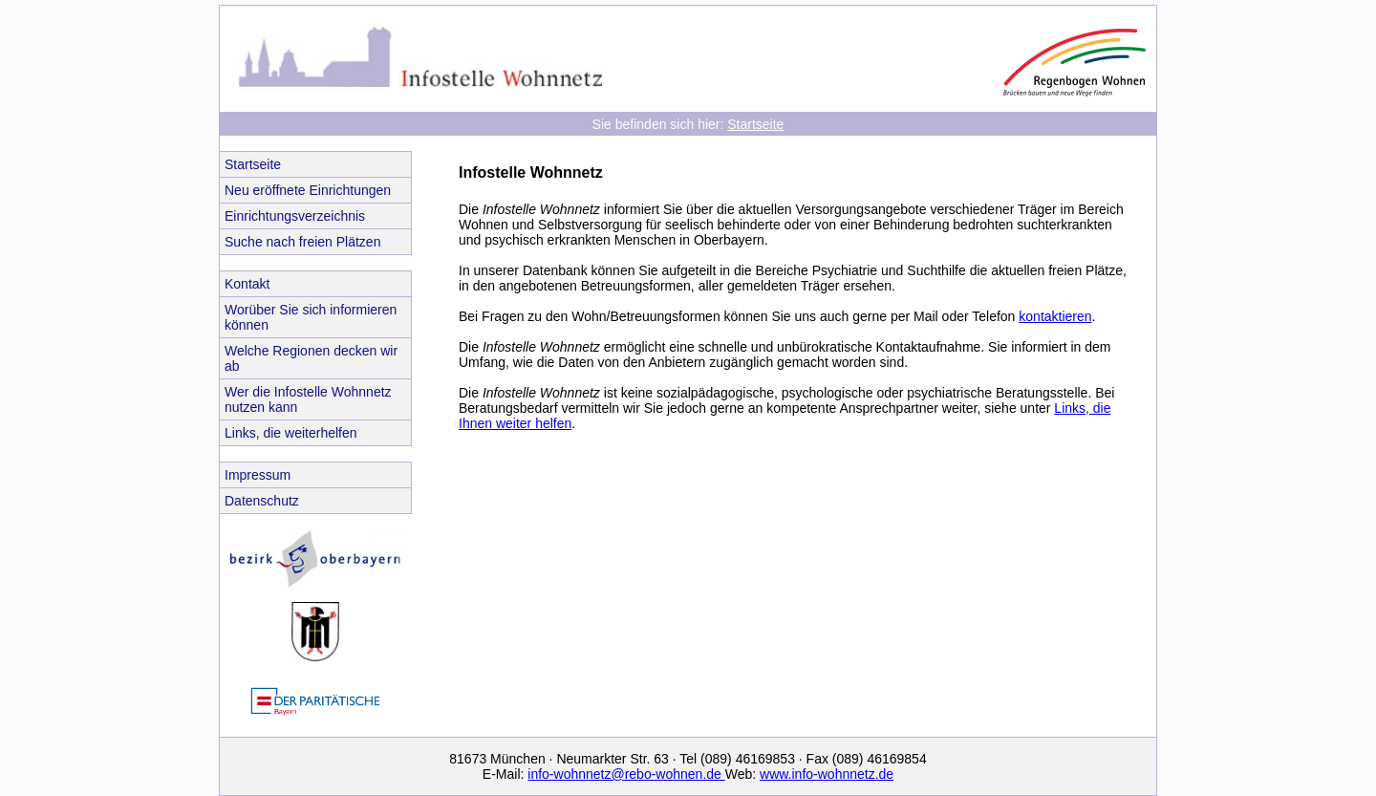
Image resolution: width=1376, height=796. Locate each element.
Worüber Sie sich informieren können (311, 317)
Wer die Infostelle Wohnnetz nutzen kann (308, 399)
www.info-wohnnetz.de (826, 774)
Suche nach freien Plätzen (302, 241)
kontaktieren (1055, 316)
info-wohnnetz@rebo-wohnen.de (625, 774)
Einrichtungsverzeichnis (295, 216)
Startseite (755, 124)
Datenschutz (262, 500)
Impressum (257, 475)
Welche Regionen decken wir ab (311, 358)
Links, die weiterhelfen (291, 433)
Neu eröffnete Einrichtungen (308, 190)
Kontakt (247, 283)
